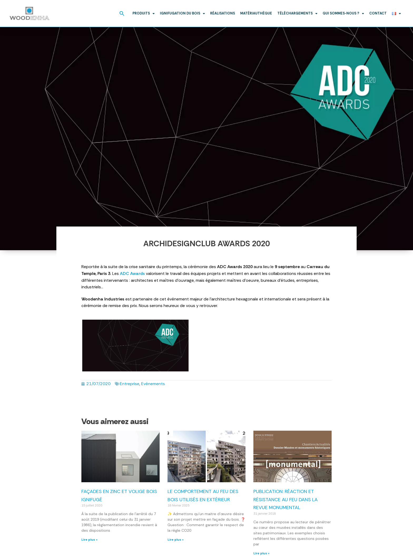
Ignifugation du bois (182, 13)
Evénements (153, 383)
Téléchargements (297, 13)
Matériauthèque (256, 13)
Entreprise (129, 383)
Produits (143, 13)
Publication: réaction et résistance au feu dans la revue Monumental (285, 499)
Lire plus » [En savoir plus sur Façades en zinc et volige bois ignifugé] (89, 539)
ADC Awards (132, 273)
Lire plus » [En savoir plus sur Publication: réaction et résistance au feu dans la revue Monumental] (261, 553)
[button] (122, 13)
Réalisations (222, 13)
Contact (378, 13)
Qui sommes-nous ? (343, 13)
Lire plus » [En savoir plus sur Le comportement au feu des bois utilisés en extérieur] (176, 539)
